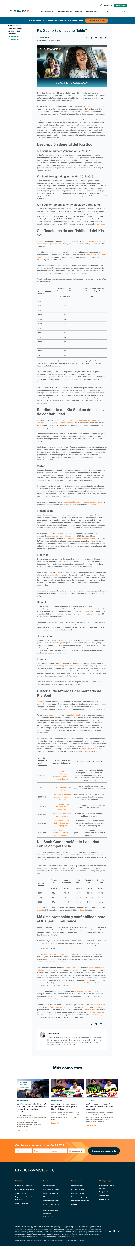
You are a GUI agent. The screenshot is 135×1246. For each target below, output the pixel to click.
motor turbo (100, 224)
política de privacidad (20, 1240)
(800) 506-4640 (96, 20)
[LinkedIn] (110, 1231)
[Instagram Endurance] (119, 1231)
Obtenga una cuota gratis (17, 37)
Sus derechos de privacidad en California (36, 1240)
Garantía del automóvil (51, 1193)
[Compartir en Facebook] (87, 38)
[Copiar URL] (106, 38)
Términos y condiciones (71, 1240)
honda (99, 907)
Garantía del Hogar (22, 1203)
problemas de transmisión (57, 536)
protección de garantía (85, 398)
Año (18, 1151)
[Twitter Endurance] (114, 1231)
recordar (52, 715)
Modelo (54, 1151)
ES (125, 11)
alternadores (55, 575)
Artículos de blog (49, 1185)
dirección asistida (85, 611)
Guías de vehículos (50, 1217)
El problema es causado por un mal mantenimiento (64, 666)
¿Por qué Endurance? (78, 1189)
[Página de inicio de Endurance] (19, 11)
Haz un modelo (22, 1100)
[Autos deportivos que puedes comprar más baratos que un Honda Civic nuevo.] (67, 1088)
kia (87, 111)
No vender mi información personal (56, 1240)
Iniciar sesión (106, 5)
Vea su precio (120, 5)
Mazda (41, 910)
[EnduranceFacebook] (105, 1231)
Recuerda (40, 701)
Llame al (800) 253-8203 (24, 1185)
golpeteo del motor (71, 502)
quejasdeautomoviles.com (63, 423)
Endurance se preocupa (79, 1197)
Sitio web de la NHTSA (89, 749)
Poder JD (89, 255)
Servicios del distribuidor (80, 1200)
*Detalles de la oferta (83, 1240)
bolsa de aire (76, 715)
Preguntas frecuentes (51, 1189)
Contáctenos (104, 1199)
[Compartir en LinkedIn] (92, 38)
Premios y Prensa (77, 1193)
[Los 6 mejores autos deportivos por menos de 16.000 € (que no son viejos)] (102, 1088)
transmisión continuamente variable (82, 538)
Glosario (46, 1197)
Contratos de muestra (51, 1200)
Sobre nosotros (77, 1185)
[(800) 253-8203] (114, 11)
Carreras (74, 1204)
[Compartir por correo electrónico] (101, 38)
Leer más (65, 1044)
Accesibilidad (104, 1195)
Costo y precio (56, 1100)
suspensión (62, 640)
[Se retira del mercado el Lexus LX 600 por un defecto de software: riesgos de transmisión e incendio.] (33, 1088)
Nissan (82, 910)
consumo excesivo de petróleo (92, 502)
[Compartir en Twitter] (96, 38)
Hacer (36, 1151)
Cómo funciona (20, 1193)
